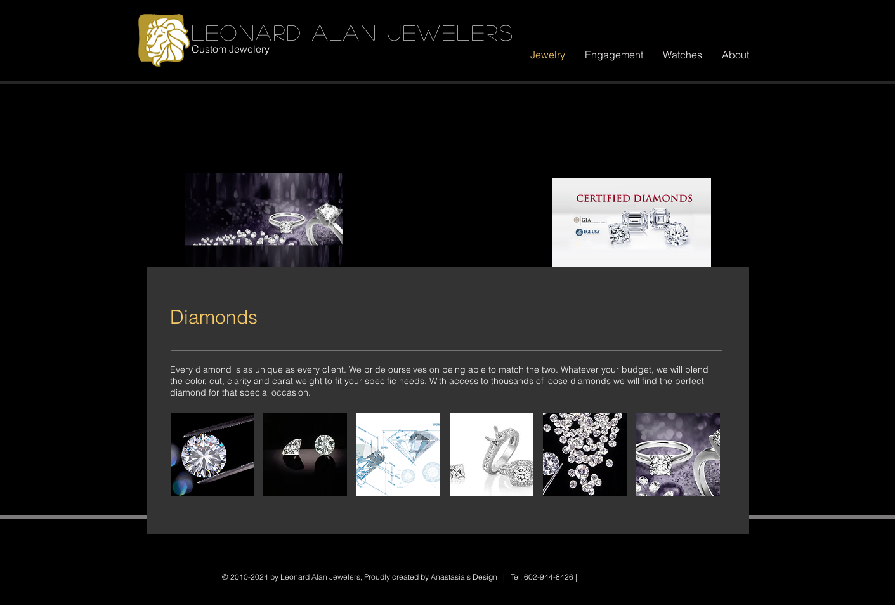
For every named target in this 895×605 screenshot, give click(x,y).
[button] (212, 454)
